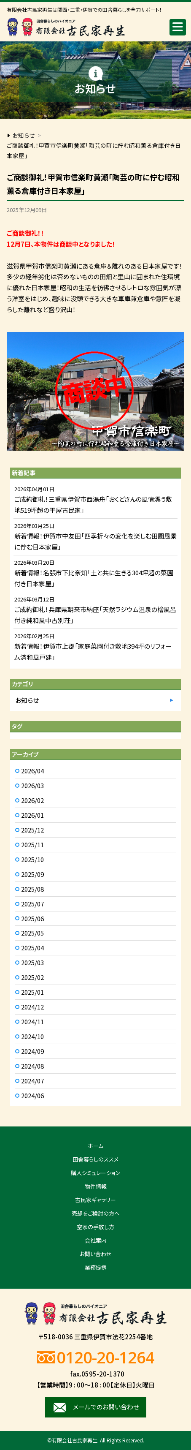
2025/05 (32, 932)
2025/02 (32, 977)
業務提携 (96, 1267)
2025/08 (32, 888)
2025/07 (32, 903)
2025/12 (32, 829)
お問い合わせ (96, 1254)
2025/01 (32, 992)
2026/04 (32, 770)
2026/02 (32, 800)
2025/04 (32, 947)
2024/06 (32, 1095)
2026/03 (32, 785)
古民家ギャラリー (95, 1200)
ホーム (95, 1146)
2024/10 (32, 1036)
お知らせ (27, 700)
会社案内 (96, 1240)
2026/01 (32, 815)
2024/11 (32, 1021)
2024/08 (32, 1065)
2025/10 (32, 859)
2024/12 (32, 1006)
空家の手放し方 (95, 1227)
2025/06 (32, 918)
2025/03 (32, 962)
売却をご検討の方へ (96, 1213)
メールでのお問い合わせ (106, 1406)
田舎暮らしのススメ (95, 1159)
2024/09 (32, 1051)
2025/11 (32, 844)
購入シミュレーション (96, 1173)
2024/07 (32, 1080)
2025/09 (32, 874)
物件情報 (96, 1186)
